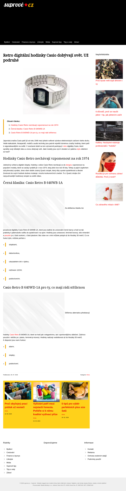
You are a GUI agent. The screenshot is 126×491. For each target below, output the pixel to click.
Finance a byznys (28, 42)
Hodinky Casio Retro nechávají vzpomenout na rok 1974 (34, 125)
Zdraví (76, 42)
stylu (79, 149)
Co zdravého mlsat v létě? (107, 204)
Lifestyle (40, 42)
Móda (48, 42)
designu (69, 165)
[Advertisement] (63, 22)
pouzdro (8, 235)
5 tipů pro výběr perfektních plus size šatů (73, 407)
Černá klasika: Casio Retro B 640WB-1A (28, 129)
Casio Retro (14, 335)
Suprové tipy (57, 42)
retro (65, 146)
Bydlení (7, 42)
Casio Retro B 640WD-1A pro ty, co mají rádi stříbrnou (33, 133)
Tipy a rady (68, 42)
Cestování (16, 42)
